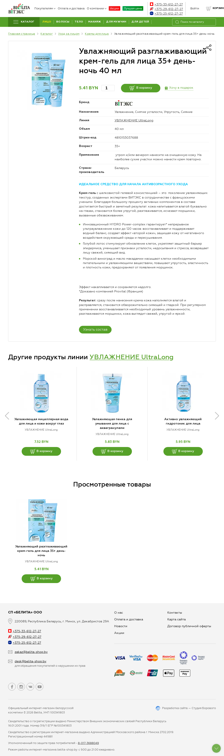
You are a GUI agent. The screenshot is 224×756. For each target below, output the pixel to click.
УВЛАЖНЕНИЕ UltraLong (134, 120)
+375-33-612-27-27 (166, 4)
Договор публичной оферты (189, 626)
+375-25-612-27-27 (166, 14)
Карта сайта (176, 619)
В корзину (141, 88)
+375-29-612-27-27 (166, 9)
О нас (118, 612)
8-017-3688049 (88, 743)
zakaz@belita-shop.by (31, 652)
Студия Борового (204, 708)
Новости (120, 626)
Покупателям (45, 8)
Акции (114, 8)
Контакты (174, 612)
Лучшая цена (133, 8)
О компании (97, 8)
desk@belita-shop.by (30, 661)
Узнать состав (95, 329)
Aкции (119, 633)
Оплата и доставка (71, 8)
